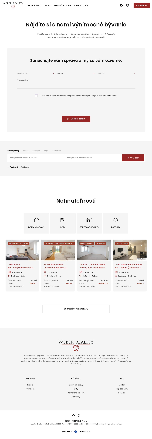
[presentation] (76, 106)
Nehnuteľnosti (34, 5)
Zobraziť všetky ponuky (76, 308)
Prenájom (36, 150)
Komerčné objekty (76, 393)
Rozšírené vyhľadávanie (18, 167)
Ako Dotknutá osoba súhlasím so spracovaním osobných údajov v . (78, 95)
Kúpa (46, 150)
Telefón (101, 73)
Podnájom (57, 150)
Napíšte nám (141, 5)
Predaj (25, 150)
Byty (76, 389)
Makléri (122, 385)
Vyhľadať (133, 158)
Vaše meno (22, 73)
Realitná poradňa (62, 5)
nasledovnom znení (107, 95)
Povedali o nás (81, 5)
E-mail (60, 73)
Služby (48, 5)
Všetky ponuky (13, 150)
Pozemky (76, 397)
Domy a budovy (76, 385)
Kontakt (121, 393)
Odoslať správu (76, 119)
